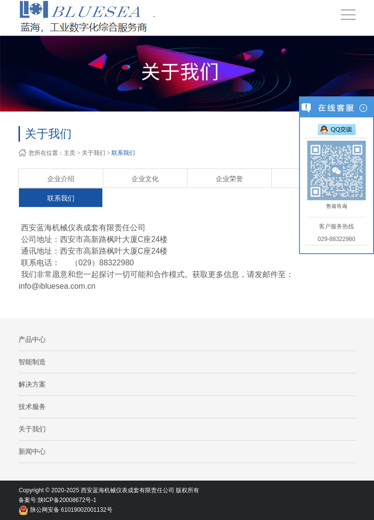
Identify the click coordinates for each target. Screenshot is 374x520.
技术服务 (32, 406)
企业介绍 (61, 179)
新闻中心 (32, 451)
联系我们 (123, 152)
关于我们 (93, 152)
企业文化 (145, 179)
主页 (69, 152)
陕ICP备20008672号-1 (67, 500)
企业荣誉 (229, 179)
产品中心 (32, 339)
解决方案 (32, 384)
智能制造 (32, 362)
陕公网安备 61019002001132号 (65, 509)
